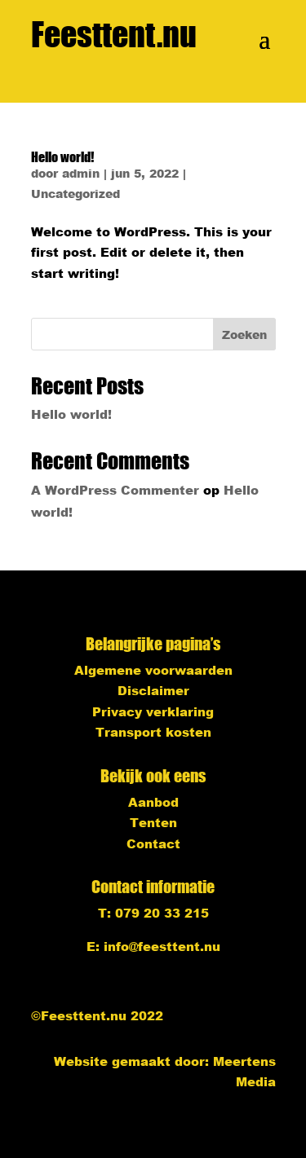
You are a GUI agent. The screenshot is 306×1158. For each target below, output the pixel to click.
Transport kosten (153, 732)
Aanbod (153, 802)
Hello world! (62, 156)
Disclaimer (153, 690)
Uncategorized (75, 193)
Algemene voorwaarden (153, 670)
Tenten (153, 822)
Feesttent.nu (114, 34)
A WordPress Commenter (115, 490)
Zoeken (244, 334)
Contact (153, 843)
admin (81, 173)
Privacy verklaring (153, 711)
